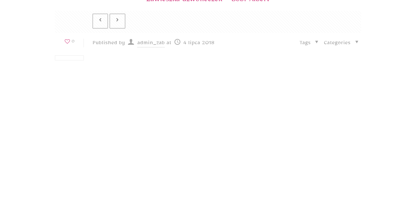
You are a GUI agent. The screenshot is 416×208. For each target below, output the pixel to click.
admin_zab (151, 45)
